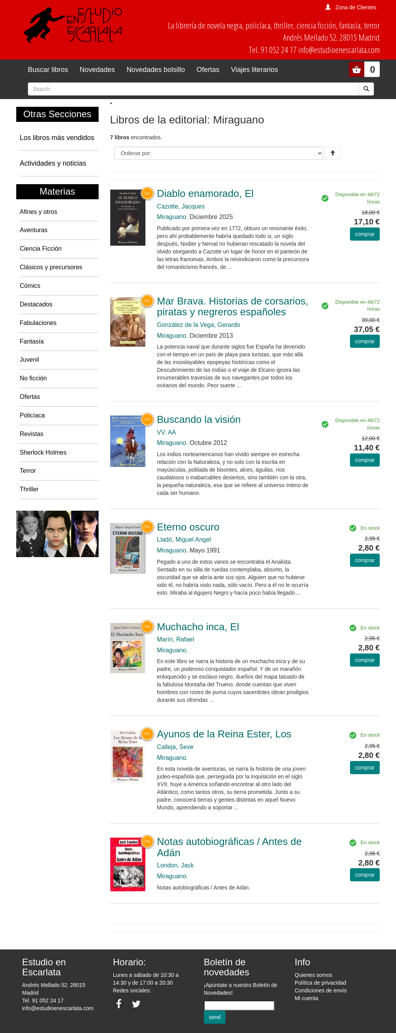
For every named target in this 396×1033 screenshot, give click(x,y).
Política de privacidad (320, 983)
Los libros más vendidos (57, 138)
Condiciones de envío (321, 990)
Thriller (29, 489)
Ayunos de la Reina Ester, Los (224, 734)
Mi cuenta (306, 998)
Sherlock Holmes (43, 452)
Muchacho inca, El (198, 627)
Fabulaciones (38, 323)
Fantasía (32, 341)
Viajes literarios (254, 70)
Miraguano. (172, 217)
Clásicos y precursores (51, 267)
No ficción (33, 378)
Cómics (30, 285)
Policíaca (32, 415)
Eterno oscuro (188, 527)
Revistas (31, 434)
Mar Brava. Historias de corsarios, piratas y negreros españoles (233, 306)
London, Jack (175, 865)
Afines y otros (38, 212)
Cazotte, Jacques (181, 206)
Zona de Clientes (355, 7)
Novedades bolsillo (155, 70)
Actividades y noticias (53, 163)
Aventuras (34, 230)
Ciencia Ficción (40, 248)
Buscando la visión (199, 419)
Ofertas (207, 70)
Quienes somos (313, 975)
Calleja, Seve (175, 747)
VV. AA (166, 432)
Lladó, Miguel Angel (184, 539)
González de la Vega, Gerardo (198, 325)
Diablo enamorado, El (205, 193)
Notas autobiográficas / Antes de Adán (229, 847)
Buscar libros (48, 70)
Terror (28, 470)
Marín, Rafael (175, 639)
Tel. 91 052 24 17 (42, 1000)
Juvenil (29, 359)
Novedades (97, 70)
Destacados (36, 304)
